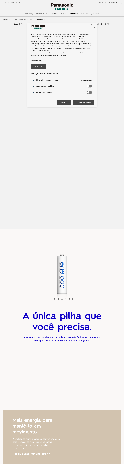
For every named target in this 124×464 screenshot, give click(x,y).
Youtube (27, 450)
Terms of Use (17, 454)
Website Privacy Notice (10, 457)
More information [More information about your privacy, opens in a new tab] (37, 60)
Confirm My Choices (84, 102)
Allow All (38, 67)
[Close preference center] (94, 27)
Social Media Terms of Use (34, 454)
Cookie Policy (25, 457)
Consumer (7, 19)
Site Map (5, 454)
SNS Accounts (7, 450)
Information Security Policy (95, 454)
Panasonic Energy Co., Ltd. (11, 2)
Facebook (17, 450)
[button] (26, 24)
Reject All (64, 102)
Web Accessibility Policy (74, 454)
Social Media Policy (54, 454)
